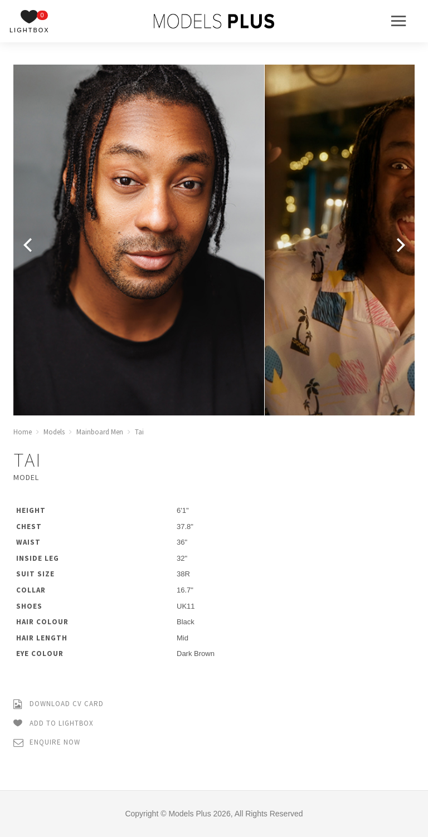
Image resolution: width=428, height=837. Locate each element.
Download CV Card (58, 704)
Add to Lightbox (53, 724)
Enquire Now (46, 742)
